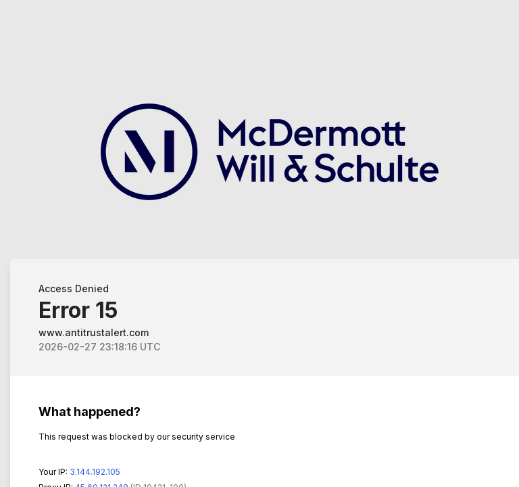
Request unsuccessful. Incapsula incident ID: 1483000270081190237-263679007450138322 (259, 243)
